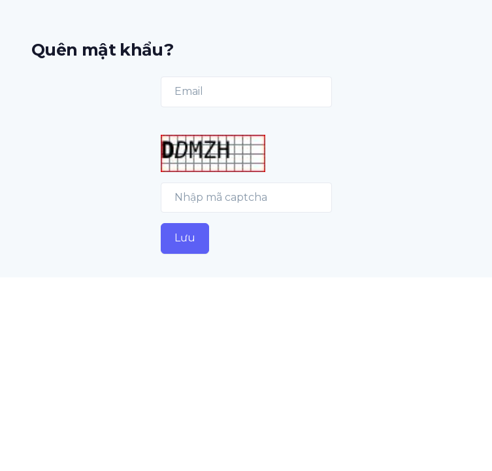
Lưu (184, 238)
